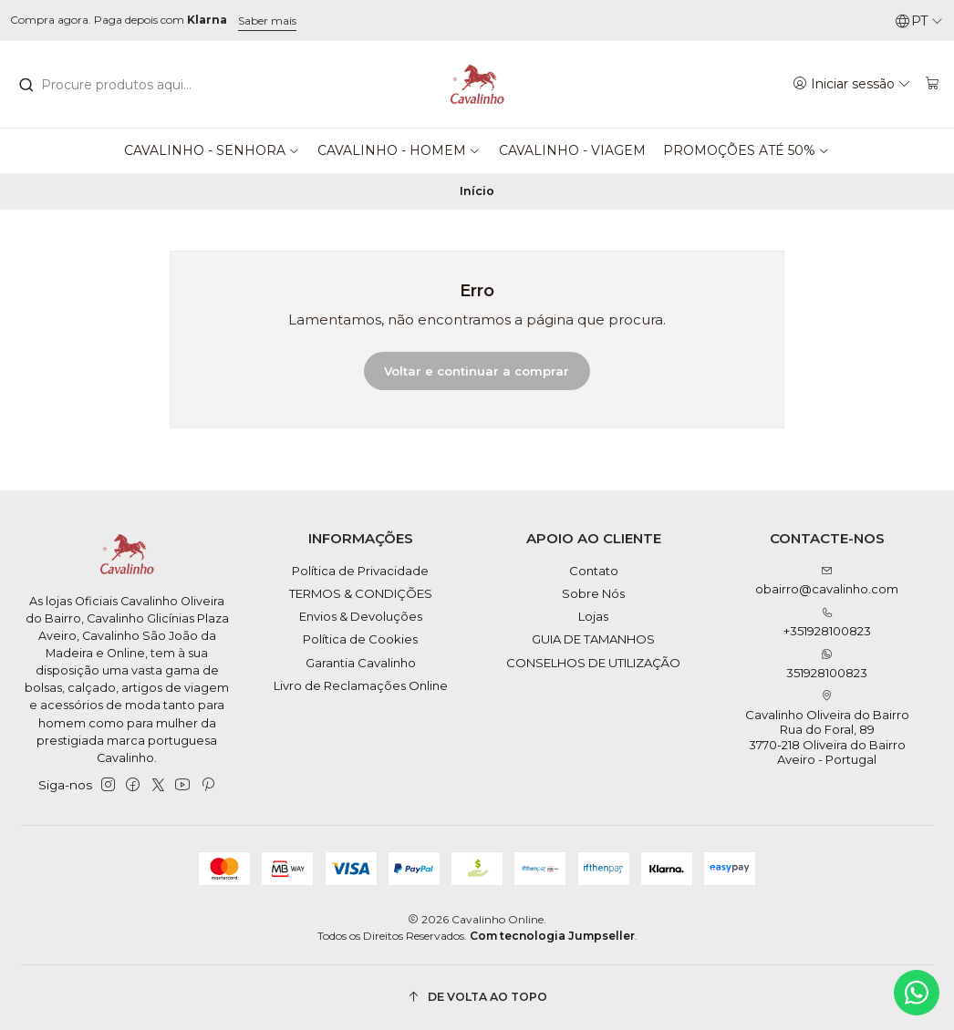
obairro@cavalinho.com (826, 581)
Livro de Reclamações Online (361, 685)
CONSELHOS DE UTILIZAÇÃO (593, 662)
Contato (593, 570)
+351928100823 (827, 623)
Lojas (593, 616)
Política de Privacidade (360, 570)
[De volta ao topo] (477, 997)
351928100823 (826, 664)
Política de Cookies (360, 639)
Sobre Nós (593, 593)
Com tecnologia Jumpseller (552, 935)
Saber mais (267, 20)
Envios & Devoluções (360, 616)
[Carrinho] (932, 84)
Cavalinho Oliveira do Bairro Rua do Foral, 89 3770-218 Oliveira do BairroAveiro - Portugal (827, 728)
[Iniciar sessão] (852, 84)
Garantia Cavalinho (361, 662)
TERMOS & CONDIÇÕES (360, 593)
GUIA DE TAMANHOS (593, 639)
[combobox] (118, 85)
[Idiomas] (919, 21)
